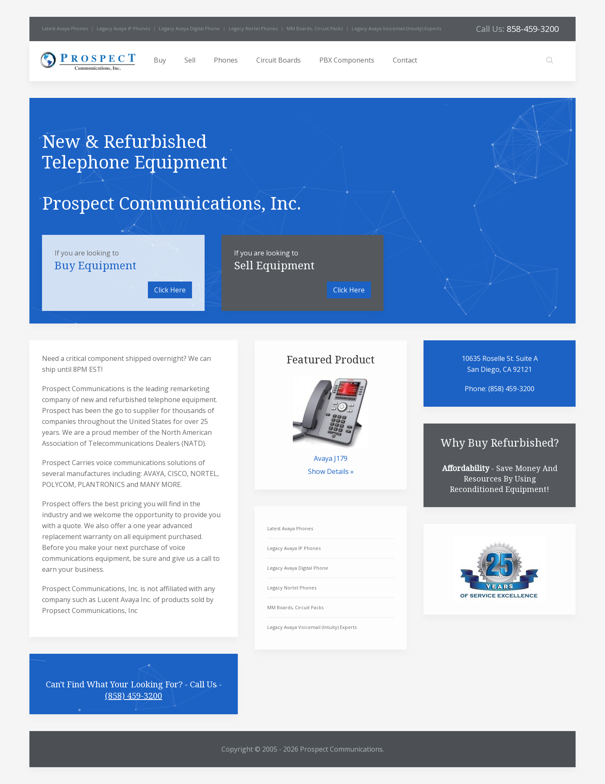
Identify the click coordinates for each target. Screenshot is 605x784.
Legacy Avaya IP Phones (123, 28)
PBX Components (346, 60)
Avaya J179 (330, 458)
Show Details (328, 471)
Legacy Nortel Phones (253, 28)
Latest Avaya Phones (65, 28)
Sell (189, 60)
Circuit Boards (278, 60)
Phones (226, 60)
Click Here (170, 290)
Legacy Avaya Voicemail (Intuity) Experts (396, 28)
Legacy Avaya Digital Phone (189, 28)
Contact (405, 60)
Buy (160, 60)
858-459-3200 (533, 28)
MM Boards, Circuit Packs (315, 28)
